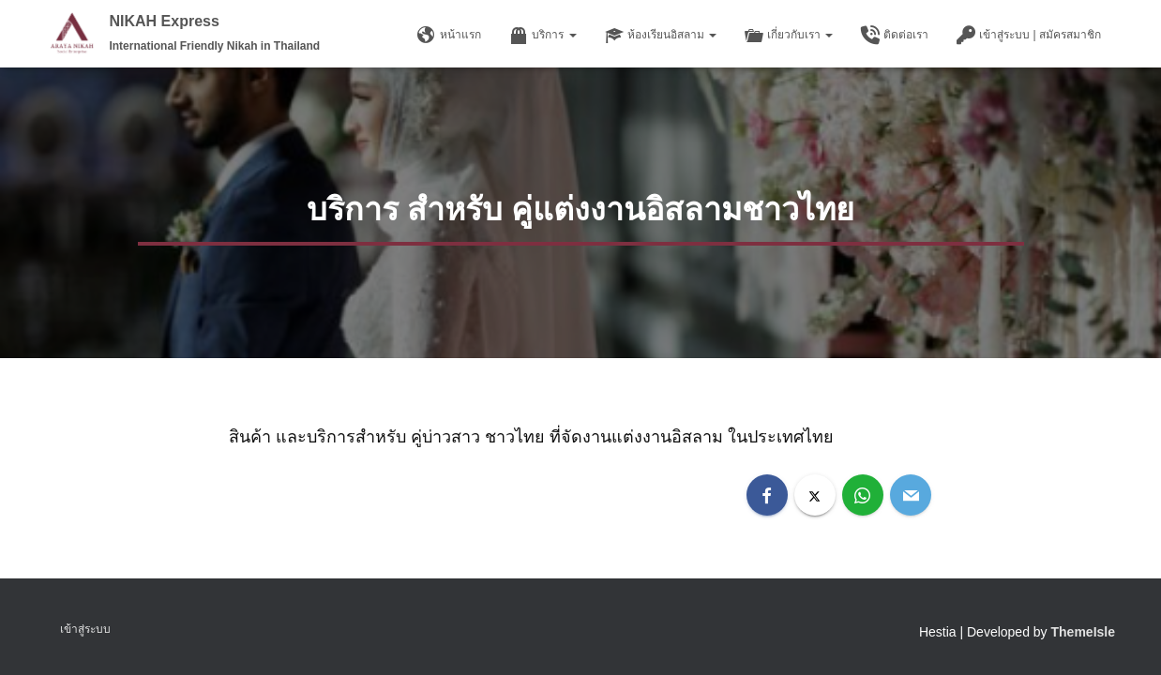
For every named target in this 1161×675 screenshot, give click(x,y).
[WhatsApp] (862, 495)
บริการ (542, 35)
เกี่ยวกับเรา (789, 35)
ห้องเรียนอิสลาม (660, 35)
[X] (815, 495)
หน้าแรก (449, 35)
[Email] (910, 495)
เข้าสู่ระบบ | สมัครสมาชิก (1029, 35)
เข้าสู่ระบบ (85, 629)
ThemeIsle (1083, 631)
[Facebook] (767, 495)
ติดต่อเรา (894, 35)
